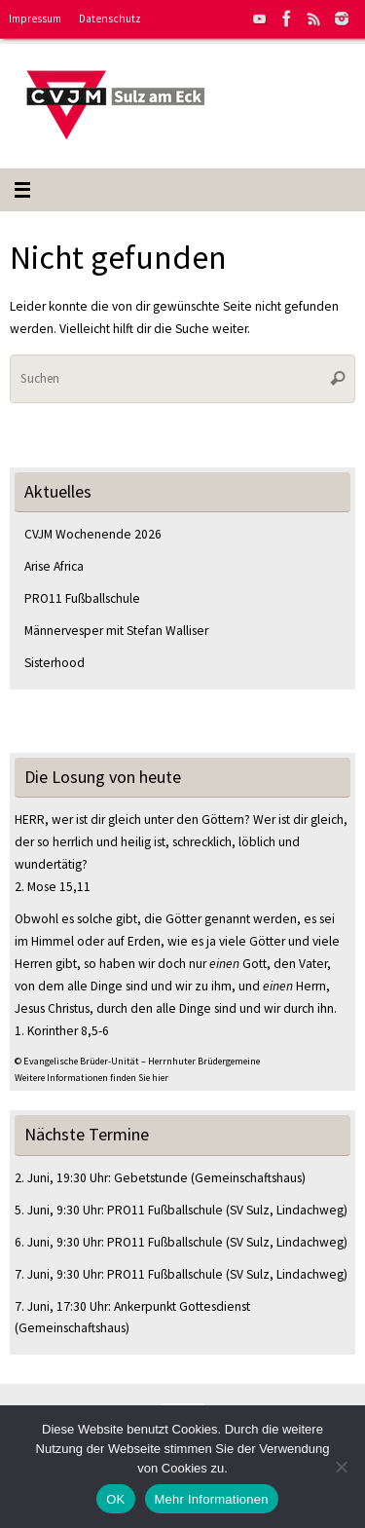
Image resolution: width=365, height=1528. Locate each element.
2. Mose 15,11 (53, 886)
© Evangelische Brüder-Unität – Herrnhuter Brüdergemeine (137, 1061)
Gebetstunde (151, 1178)
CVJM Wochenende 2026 (93, 534)
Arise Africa (54, 566)
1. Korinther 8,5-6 (62, 1031)
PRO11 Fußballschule (82, 598)
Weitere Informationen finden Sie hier (91, 1077)
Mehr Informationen (212, 1499)
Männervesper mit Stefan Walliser (116, 630)
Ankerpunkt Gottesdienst (182, 1306)
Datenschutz (110, 18)
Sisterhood (54, 662)
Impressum (35, 18)
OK (115, 1499)
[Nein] (340, 1466)
